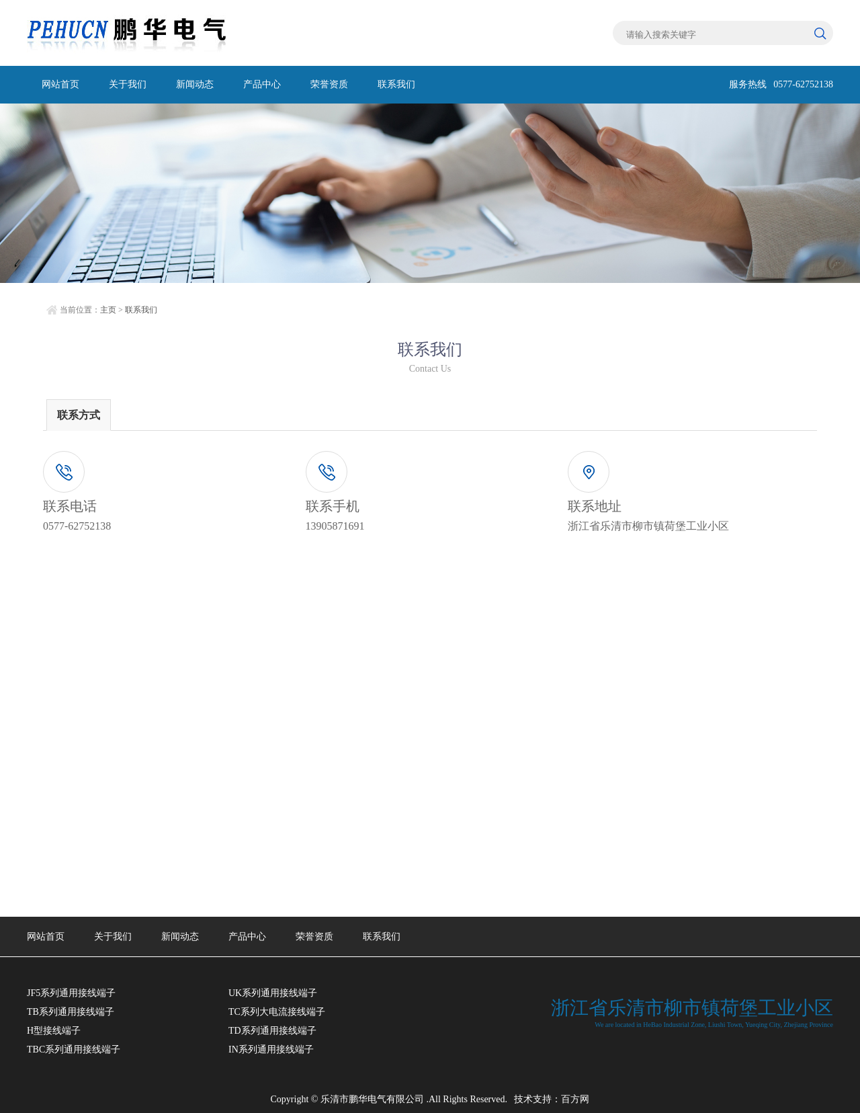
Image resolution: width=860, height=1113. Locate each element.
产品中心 (262, 84)
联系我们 (396, 84)
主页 (108, 310)
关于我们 (127, 84)
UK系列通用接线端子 (272, 993)
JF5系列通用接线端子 (71, 993)
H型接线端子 (54, 1031)
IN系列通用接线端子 (271, 1049)
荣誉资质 (329, 84)
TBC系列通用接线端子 (73, 1049)
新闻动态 (195, 84)
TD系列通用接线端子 (272, 1031)
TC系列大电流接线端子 (276, 1012)
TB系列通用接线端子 (70, 1012)
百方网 (575, 1099)
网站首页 (60, 84)
